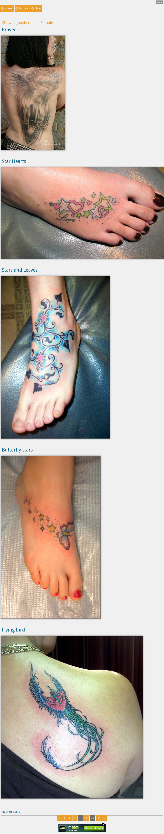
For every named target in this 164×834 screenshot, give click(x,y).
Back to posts (11, 811)
